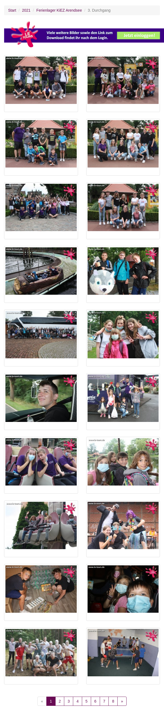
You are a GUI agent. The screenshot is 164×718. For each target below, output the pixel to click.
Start (12, 10)
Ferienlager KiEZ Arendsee (59, 10)
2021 (26, 10)
